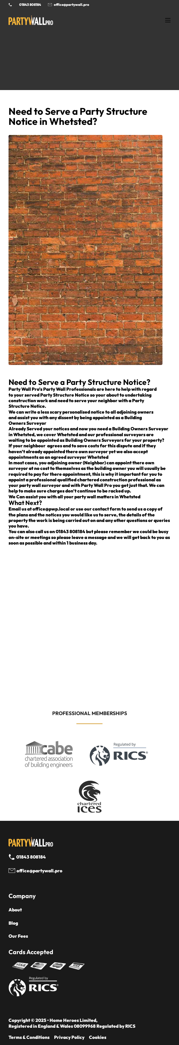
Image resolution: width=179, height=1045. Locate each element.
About (15, 909)
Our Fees (18, 936)
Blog (13, 923)
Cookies (97, 1037)
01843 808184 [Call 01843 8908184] (30, 4)
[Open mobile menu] (167, 20)
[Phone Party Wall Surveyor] (10, 4)
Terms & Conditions (29, 1037)
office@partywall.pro (71, 4)
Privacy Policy (69, 1037)
